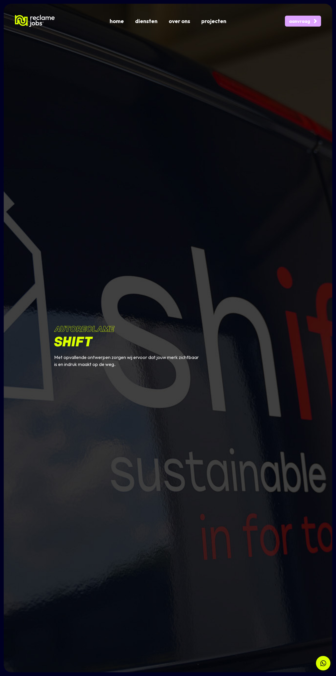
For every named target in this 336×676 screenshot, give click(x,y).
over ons (179, 21)
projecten (213, 21)
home (117, 21)
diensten (146, 21)
